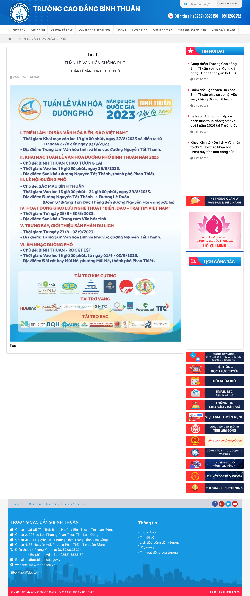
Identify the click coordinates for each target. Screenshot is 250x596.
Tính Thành (232, 591)
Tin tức (121, 29)
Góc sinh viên (162, 29)
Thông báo (148, 532)
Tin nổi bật (148, 537)
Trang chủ (18, 29)
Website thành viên (192, 29)
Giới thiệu (38, 29)
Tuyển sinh (139, 29)
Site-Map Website (23, 572)
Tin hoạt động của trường (159, 552)
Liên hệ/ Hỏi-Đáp (224, 29)
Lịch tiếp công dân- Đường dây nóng (160, 544)
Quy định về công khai (95, 29)
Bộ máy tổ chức (62, 29)
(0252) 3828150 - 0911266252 (217, 16)
